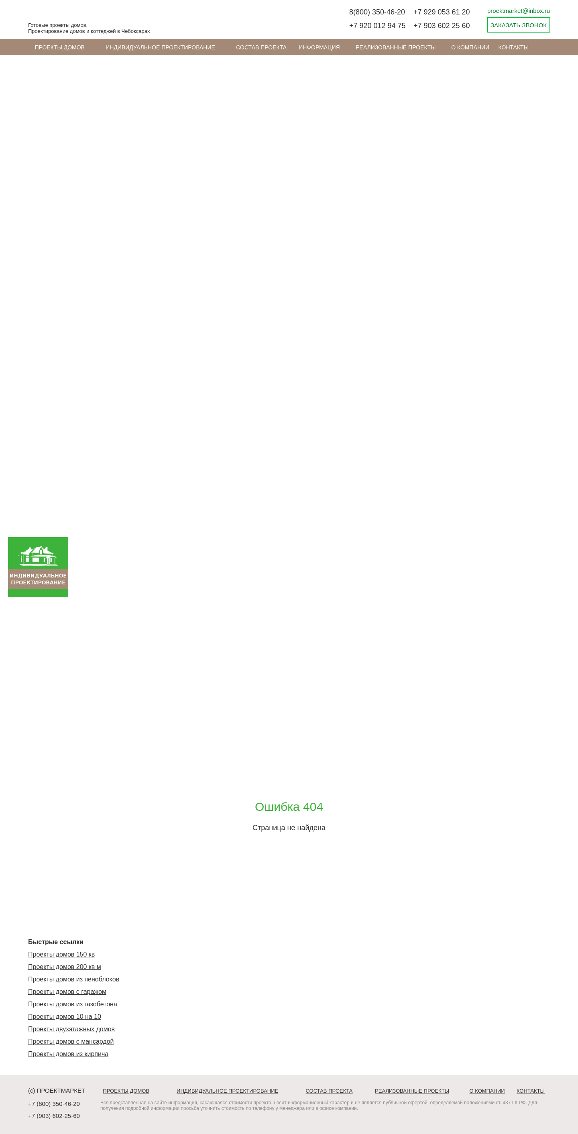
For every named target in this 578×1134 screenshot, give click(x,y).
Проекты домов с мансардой (71, 1041)
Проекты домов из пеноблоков (73, 979)
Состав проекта (261, 47)
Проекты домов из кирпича (68, 1054)
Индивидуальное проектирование (160, 47)
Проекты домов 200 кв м (64, 966)
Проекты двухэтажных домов (71, 1029)
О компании (470, 47)
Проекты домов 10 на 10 (64, 1016)
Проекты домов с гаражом (67, 991)
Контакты (514, 47)
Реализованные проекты (396, 47)
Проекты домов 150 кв (61, 954)
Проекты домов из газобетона (72, 1004)
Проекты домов (60, 47)
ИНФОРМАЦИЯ (319, 47)
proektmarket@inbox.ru (518, 10)
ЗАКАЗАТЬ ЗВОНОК (518, 25)
